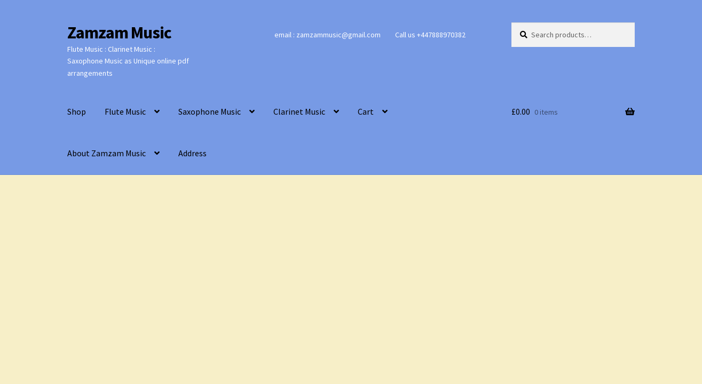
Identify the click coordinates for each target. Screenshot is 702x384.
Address (192, 153)
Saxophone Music (209, 111)
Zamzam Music (119, 32)
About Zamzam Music (106, 153)
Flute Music (125, 111)
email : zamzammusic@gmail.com (327, 34)
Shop (76, 111)
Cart (366, 111)
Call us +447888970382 (430, 34)
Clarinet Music (299, 111)
